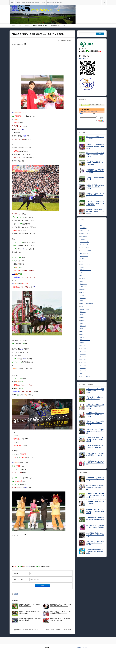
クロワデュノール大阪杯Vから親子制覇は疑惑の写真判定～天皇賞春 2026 (95, 146)
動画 (81, 275)
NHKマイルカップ (84, 230)
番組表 (81, 323)
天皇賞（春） (83, 284)
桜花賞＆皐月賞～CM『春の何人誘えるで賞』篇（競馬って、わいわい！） (95, 211)
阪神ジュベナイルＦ (85, 340)
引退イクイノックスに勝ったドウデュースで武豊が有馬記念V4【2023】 (60, 612)
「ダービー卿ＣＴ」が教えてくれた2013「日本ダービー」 (95, 398)
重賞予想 (82, 337)
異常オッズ (83, 326)
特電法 (60, 2)
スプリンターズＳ (84, 247)
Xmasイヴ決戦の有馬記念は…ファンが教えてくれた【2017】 (30, 619)
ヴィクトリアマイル (85, 264)
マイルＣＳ (83, 261)
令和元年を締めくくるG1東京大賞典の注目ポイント (58, 629)
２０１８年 (83, 356)
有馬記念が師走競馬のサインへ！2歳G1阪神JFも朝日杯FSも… (29, 605)
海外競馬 (82, 317)
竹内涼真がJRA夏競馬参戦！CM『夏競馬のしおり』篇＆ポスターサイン (95, 551)
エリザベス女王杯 (84, 242)
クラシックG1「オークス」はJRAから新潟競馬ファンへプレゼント (95, 454)
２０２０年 (83, 362)
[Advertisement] (42, 59)
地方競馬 (82, 278)
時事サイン (29, 2)
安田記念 (82, 289)
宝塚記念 (82, 295)
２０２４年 (83, 368)
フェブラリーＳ (84, 256)
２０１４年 (83, 345)
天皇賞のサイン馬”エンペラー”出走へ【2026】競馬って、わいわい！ (95, 195)
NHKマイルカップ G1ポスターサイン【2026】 (95, 138)
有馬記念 (16, 593)
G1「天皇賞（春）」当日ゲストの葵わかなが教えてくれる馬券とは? (95, 487)
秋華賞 (81, 331)
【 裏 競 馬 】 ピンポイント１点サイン (89, 111)
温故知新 (82, 320)
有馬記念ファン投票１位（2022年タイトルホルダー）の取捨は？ (60, 619)
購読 (81, 113)
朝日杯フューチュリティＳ (86, 303)
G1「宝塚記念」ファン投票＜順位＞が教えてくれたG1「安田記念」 (95, 526)
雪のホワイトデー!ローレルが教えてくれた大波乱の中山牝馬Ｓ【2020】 (95, 422)
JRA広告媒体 (83, 228)
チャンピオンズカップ (85, 250)
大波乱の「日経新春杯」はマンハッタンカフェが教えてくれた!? (95, 446)
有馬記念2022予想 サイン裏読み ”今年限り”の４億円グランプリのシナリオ (60, 605)
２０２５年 (83, 370)
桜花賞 (81, 314)
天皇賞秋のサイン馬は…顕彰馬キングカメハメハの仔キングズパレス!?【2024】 (95, 495)
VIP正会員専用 (83, 236)
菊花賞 (81, 334)
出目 (81, 272)
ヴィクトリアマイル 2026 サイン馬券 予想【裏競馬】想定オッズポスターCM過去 (95, 162)
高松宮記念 (83, 342)
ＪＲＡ (44, 2)
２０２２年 (83, 365)
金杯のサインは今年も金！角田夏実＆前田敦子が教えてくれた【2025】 (95, 406)
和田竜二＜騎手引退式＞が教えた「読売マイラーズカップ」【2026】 (95, 186)
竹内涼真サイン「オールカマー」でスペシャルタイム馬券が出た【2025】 (95, 414)
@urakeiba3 (84, 58)
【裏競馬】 (83, 239)
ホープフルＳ (83, 258)
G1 (81, 225)
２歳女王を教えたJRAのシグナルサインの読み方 (95, 502)
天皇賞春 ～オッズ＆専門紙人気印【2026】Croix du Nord (95, 178)
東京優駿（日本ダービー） (86, 309)
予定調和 (82, 267)
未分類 (81, 306)
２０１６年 (83, 351)
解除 (93, 113)
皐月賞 (81, 328)
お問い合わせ (54, 2)
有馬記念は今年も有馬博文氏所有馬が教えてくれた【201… (25, 630)
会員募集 (49, 2)
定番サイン (23, 2)
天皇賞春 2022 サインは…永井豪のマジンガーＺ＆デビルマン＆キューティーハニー (95, 479)
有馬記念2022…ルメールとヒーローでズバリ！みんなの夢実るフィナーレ (95, 462)
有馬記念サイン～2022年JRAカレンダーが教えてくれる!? (29, 612)
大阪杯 (81, 281)
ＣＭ (81, 373)
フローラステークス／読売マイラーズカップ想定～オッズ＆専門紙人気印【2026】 (95, 203)
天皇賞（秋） (83, 286)
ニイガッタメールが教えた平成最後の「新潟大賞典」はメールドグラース (95, 390)
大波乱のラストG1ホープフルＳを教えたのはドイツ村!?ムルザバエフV (95, 431)
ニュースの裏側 (84, 253)
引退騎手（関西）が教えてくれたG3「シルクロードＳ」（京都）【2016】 (95, 439)
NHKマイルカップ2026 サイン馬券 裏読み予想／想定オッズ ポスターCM (95, 154)
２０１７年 (83, 354)
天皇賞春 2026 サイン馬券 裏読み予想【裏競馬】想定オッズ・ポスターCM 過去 (95, 171)
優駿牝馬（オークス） (85, 270)
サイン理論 (17, 2)
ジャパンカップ (84, 244)
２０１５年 (83, 348)
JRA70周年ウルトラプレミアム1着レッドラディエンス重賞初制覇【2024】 (95, 511)
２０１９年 (83, 359)
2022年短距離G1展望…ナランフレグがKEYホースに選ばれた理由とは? (95, 534)
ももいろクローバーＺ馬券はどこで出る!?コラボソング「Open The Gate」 (95, 543)
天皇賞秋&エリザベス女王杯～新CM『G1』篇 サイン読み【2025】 (95, 518)
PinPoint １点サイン (37, 2)
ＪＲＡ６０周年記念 (85, 376)
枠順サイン (83, 312)
